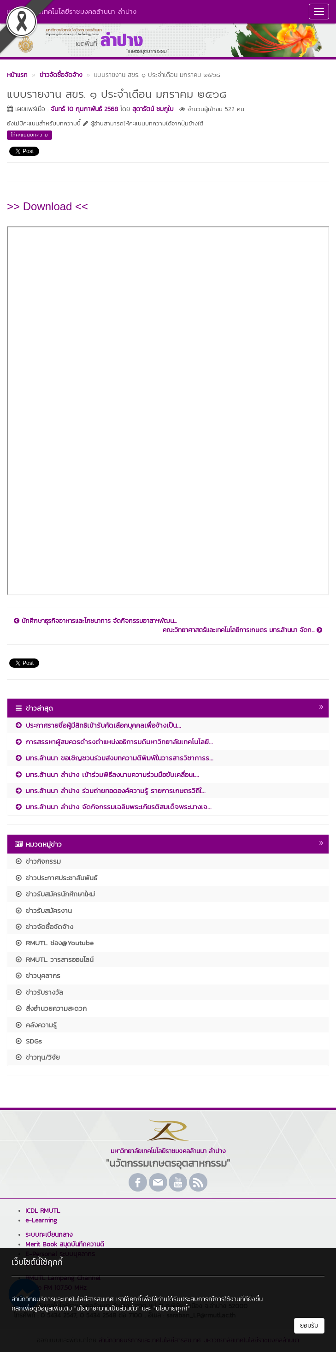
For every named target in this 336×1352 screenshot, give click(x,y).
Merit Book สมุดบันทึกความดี (64, 1244)
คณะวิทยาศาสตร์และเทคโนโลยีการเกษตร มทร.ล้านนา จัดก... (242, 630)
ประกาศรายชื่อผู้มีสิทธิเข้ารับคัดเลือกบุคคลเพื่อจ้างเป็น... (97, 725)
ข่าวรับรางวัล (38, 992)
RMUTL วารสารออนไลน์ (54, 959)
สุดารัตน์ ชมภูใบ (153, 109)
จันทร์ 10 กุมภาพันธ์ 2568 (84, 109)
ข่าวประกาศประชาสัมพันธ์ (55, 877)
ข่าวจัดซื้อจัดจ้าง (43, 926)
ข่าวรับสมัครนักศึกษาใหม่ (54, 894)
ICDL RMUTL (42, 1211)
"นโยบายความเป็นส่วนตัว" (107, 1308)
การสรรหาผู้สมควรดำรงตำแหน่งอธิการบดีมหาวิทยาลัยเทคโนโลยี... (113, 741)
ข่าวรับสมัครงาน (43, 910)
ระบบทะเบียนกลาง (49, 1234)
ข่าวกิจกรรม (37, 861)
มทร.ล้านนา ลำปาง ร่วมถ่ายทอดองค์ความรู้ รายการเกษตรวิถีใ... (110, 790)
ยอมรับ (309, 1325)
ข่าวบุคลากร (37, 975)
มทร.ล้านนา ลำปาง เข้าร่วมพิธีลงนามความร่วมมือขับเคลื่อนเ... (106, 774)
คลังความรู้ (35, 1025)
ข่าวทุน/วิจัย (37, 1057)
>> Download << (47, 206)
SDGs (28, 1041)
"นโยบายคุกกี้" (171, 1308)
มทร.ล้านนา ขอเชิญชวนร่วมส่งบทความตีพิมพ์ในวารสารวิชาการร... (113, 758)
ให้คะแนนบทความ (29, 134)
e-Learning (41, 1220)
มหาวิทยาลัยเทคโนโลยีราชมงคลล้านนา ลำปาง (71, 11)
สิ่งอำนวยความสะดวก (50, 1008)
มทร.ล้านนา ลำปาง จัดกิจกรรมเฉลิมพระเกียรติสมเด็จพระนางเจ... (113, 806)
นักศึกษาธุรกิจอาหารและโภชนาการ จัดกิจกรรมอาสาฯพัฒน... (95, 621)
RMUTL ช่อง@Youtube (54, 942)
